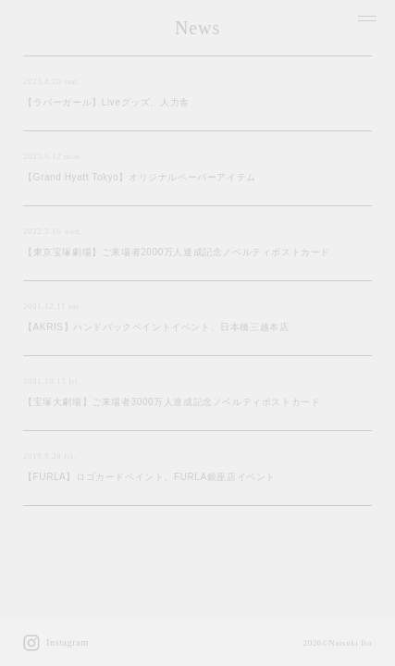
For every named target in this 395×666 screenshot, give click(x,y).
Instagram (56, 643)
